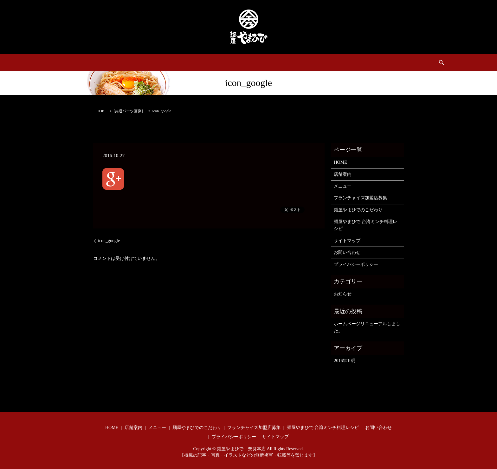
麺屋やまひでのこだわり (250, 62)
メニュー (143, 62)
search (410, 62)
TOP (100, 111)
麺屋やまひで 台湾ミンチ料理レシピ (322, 62)
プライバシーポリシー (356, 264)
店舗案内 (114, 62)
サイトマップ (347, 240)
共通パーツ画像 (128, 111)
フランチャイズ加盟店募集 (189, 62)
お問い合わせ (381, 62)
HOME (88, 62)
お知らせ (343, 294)
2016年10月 (345, 360)
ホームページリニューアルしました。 (367, 327)
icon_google (109, 240)
